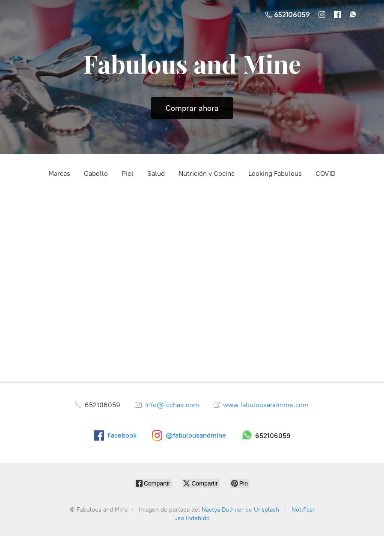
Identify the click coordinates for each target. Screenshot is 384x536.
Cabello (96, 173)
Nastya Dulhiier (223, 509)
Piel (128, 173)
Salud (156, 173)
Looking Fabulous (275, 173)
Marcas (59, 173)
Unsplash (267, 509)
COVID (326, 173)
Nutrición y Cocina (207, 173)
